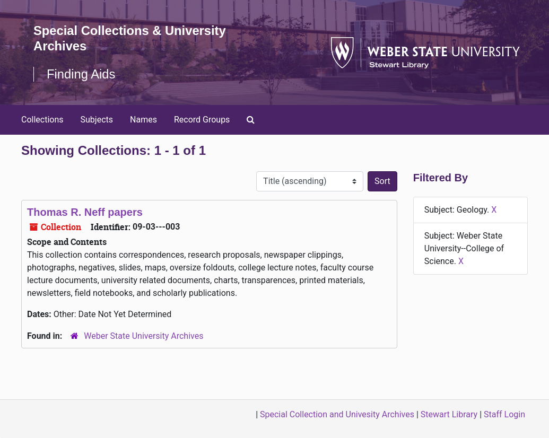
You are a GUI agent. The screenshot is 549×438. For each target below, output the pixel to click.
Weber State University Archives (143, 336)
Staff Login (504, 414)
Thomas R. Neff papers (85, 212)
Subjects (97, 120)
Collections (42, 120)
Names (143, 120)
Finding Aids (81, 74)
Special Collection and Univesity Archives (337, 414)
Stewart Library (449, 414)
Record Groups (202, 120)
